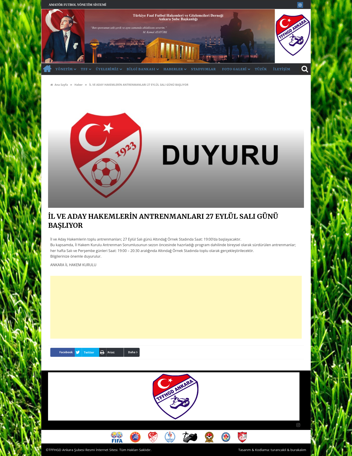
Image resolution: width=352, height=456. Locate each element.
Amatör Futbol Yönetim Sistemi (77, 5)
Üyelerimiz (107, 69)
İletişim (281, 69)
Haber (78, 85)
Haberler (173, 69)
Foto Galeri (234, 69)
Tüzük (261, 69)
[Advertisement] (176, 307)
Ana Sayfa (59, 85)
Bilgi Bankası (141, 69)
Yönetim (64, 69)
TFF (84, 69)
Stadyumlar (203, 69)
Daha (132, 352)
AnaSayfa (47, 69)
